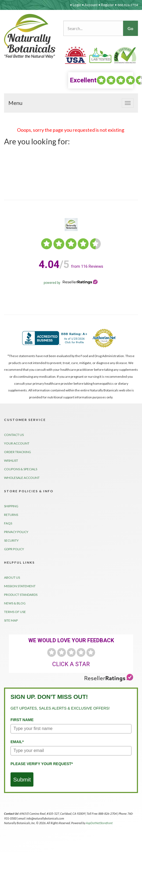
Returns (11, 515)
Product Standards (20, 595)
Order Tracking (17, 452)
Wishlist (11, 460)
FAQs (8, 523)
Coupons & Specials (20, 469)
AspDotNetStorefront (99, 823)
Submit (22, 779)
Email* (17, 742)
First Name (22, 720)
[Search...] (93, 28)
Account (91, 5)
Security (11, 540)
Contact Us (14, 435)
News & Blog (15, 603)
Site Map (11, 620)
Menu (15, 103)
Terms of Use (15, 612)
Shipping (11, 506)
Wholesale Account (22, 478)
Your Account (16, 443)
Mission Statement (20, 586)
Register (107, 5)
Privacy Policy (16, 532)
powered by (71, 283)
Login (77, 5)
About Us (12, 577)
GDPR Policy (14, 549)
